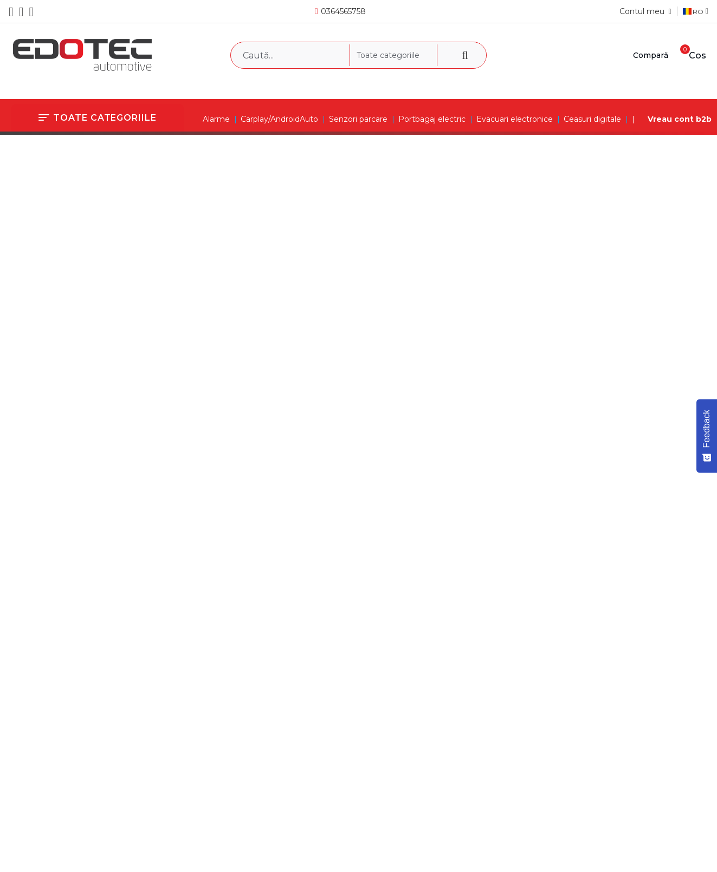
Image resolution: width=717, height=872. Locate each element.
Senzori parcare (358, 119)
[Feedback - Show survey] (706, 436)
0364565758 (343, 11)
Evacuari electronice (514, 119)
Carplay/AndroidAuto (279, 119)
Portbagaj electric (432, 119)
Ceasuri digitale (592, 119)
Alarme (216, 119)
